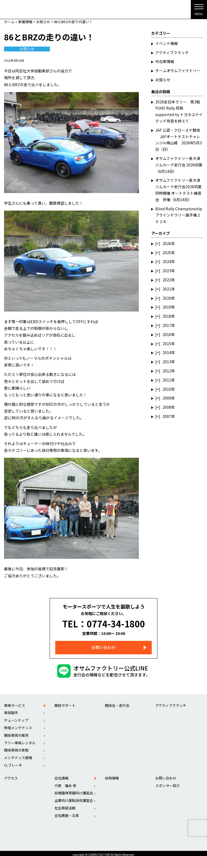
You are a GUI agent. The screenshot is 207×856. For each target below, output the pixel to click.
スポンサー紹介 (167, 782)
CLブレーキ (13, 762)
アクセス (11, 775)
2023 (167, 270)
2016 (167, 334)
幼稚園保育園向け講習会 (73, 789)
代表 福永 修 (65, 782)
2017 (167, 325)
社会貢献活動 (64, 805)
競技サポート (64, 702)
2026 (167, 243)
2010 (167, 389)
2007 (167, 416)
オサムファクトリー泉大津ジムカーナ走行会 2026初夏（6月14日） (178, 165)
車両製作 (11, 709)
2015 (167, 343)
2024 (167, 261)
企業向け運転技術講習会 (73, 797)
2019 (167, 307)
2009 (167, 398)
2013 (167, 361)
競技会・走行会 (117, 702)
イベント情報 (166, 43)
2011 (167, 380)
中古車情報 (164, 61)
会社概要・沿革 (66, 812)
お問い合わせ (103, 644)
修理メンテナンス (18, 724)
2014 (167, 352)
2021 (167, 289)
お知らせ (26, 49)
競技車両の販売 (16, 732)
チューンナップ (16, 717)
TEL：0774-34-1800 (103, 622)
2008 (167, 407)
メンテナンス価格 (18, 754)
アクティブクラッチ (172, 52)
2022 (167, 279)
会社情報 (61, 775)
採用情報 (112, 775)
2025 (167, 252)
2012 (167, 370)
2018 (167, 316)
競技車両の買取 (16, 747)
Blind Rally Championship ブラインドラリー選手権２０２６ (178, 215)
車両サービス (14, 702)
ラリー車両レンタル (20, 739)
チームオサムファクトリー (177, 70)
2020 (167, 298)
